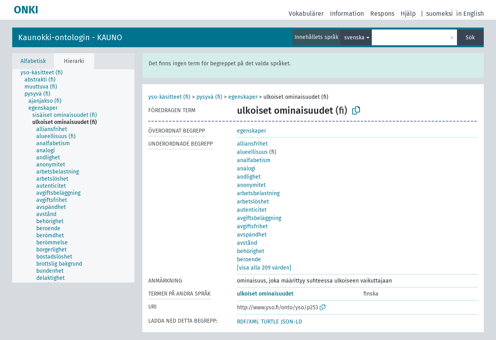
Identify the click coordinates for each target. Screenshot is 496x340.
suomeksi (439, 13)
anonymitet (251, 185)
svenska (354, 37)
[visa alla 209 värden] (264, 267)
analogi (246, 168)
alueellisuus (252, 152)
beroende (249, 259)
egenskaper (242, 97)
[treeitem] (45, 72)
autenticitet (252, 210)
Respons (382, 13)
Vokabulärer (306, 13)
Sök (470, 37)
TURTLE (270, 321)
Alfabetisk (33, 61)
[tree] (73, 176)
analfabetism (253, 160)
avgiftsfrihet (252, 226)
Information (347, 13)
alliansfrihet (252, 143)
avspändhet (252, 234)
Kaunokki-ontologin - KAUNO (70, 37)
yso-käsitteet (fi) (169, 97)
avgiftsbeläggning (259, 218)
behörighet (250, 251)
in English (470, 13)
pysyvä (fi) (209, 97)
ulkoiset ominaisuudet (265, 293)
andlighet (249, 177)
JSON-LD (291, 321)
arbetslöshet (253, 201)
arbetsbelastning (258, 193)
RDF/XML (248, 321)
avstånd (247, 243)
